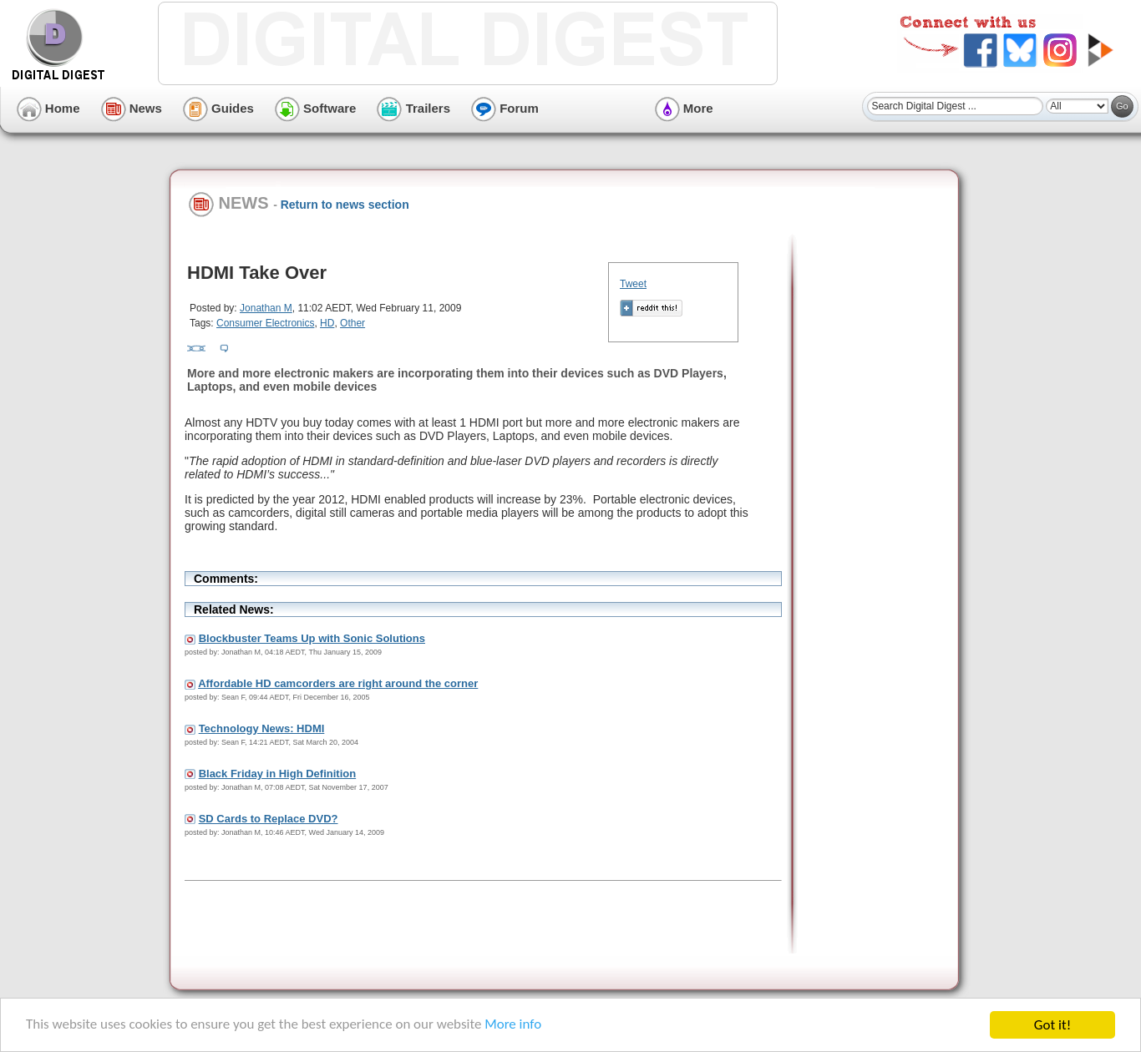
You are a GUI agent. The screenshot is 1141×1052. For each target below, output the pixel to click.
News (131, 108)
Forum (505, 108)
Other (352, 323)
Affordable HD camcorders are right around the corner (338, 683)
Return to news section (345, 204)
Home (48, 108)
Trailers (413, 108)
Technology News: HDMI (262, 728)
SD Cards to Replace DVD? (268, 818)
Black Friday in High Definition (278, 773)
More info (514, 1025)
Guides (218, 108)
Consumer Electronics (265, 323)
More (684, 108)
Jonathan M (266, 308)
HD (327, 323)
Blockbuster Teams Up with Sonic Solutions (312, 638)
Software (316, 108)
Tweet (633, 284)
